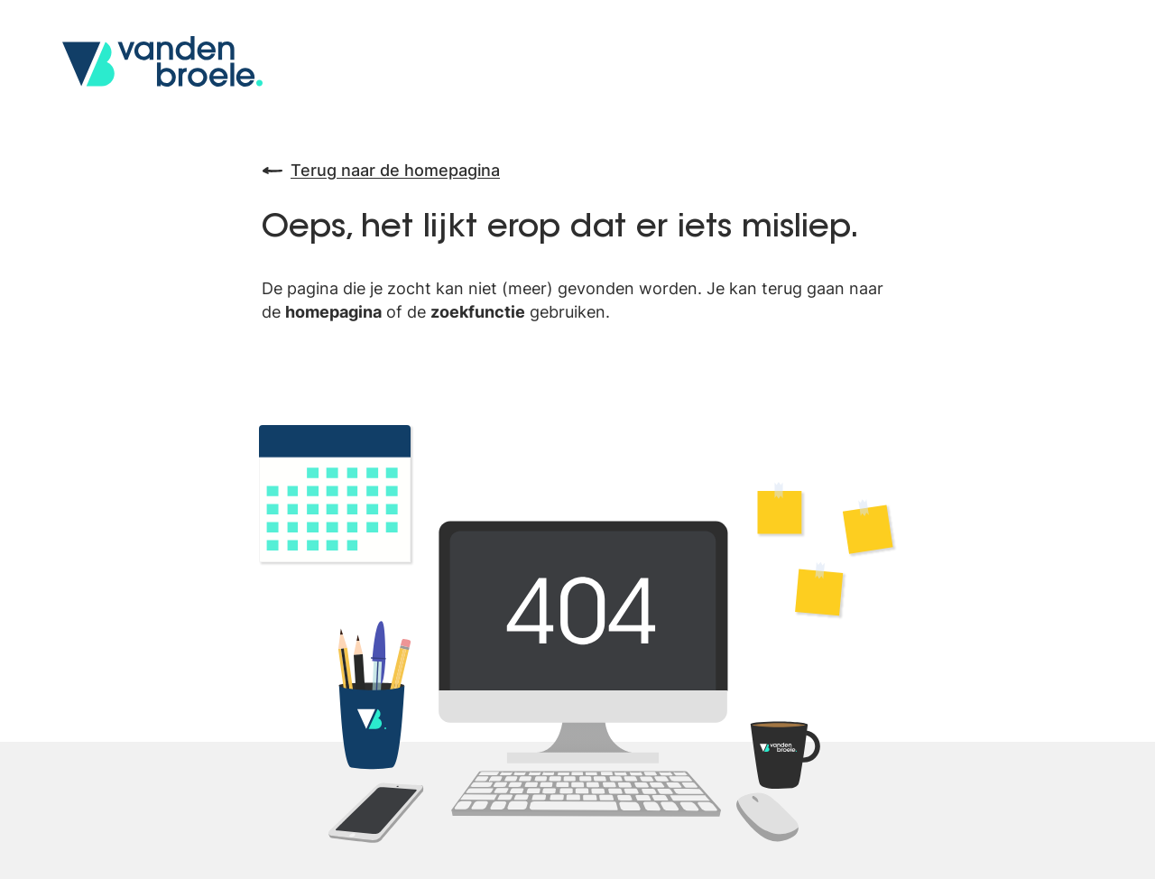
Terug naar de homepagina (381, 170)
